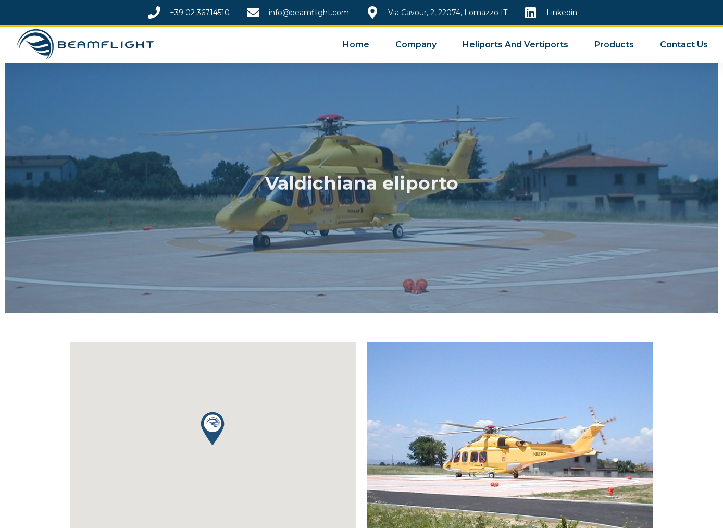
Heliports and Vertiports (515, 45)
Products (614, 45)
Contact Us (684, 45)
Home (356, 45)
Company (416, 45)
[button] (213, 428)
